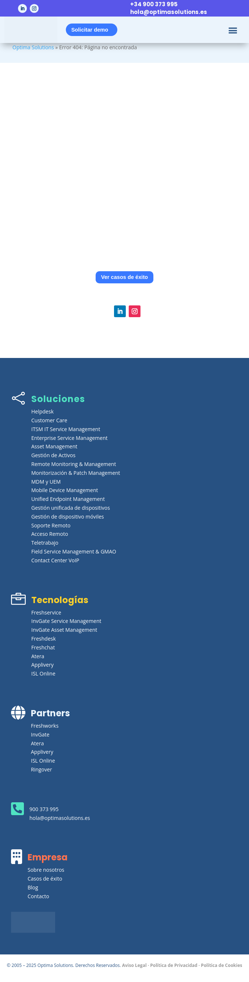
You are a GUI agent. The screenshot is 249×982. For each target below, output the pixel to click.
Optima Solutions (33, 47)
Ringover (41, 769)
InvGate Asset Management (64, 629)
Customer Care (49, 420)
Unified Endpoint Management (68, 498)
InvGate (40, 734)
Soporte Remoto (51, 525)
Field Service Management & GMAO (73, 551)
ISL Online (43, 673)
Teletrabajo (44, 542)
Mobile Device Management (64, 490)
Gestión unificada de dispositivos (70, 507)
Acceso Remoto (49, 533)
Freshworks (44, 725)
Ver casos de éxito (124, 277)
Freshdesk (43, 638)
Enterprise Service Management (69, 437)
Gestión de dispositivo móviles (67, 516)
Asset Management (54, 446)
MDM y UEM (46, 481)
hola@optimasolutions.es (168, 12)
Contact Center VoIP (55, 560)
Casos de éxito (45, 878)
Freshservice (46, 612)
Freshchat (43, 647)
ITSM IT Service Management (65, 429)
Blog (33, 887)
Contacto (38, 896)
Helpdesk (42, 411)
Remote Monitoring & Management (73, 463)
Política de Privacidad (173, 965)
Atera (37, 656)
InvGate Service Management (66, 620)
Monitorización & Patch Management (75, 472)
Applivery (42, 664)
